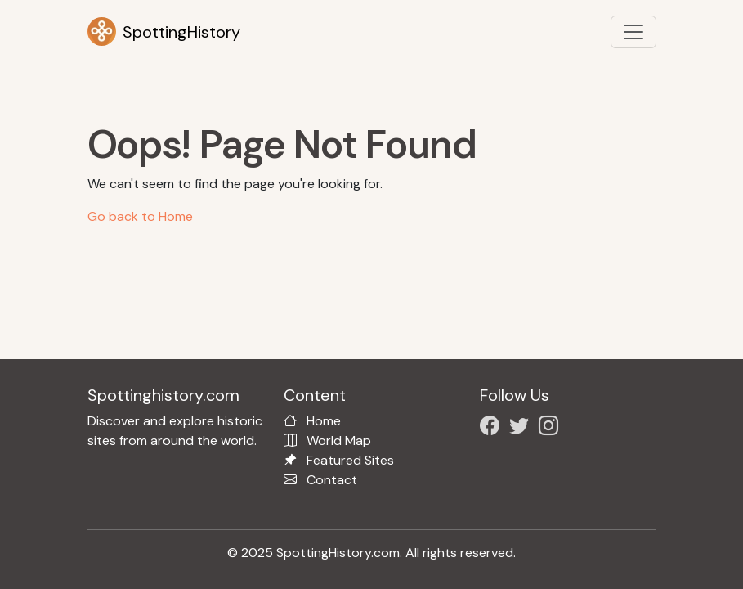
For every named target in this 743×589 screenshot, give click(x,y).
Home (324, 420)
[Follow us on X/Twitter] (522, 428)
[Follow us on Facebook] (493, 428)
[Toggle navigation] (633, 32)
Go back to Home (140, 216)
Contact (332, 479)
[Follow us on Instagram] (552, 428)
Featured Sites (350, 460)
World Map (339, 440)
